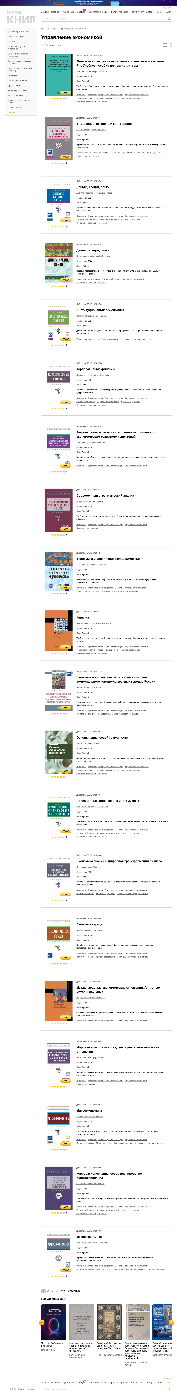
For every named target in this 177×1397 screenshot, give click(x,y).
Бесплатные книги (98, 12)
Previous (41, 1322)
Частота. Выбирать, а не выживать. (52, 1344)
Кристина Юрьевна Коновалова (90, 442)
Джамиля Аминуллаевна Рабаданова (93, 256)
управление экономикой (108, 98)
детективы (12, 75)
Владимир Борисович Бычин (89, 930)
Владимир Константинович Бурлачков (93, 623)
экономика (81, 94)
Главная (45, 29)
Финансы (83, 617)
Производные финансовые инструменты (107, 801)
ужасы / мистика (15, 95)
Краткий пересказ (119, 12)
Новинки (55, 12)
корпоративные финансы (137, 94)
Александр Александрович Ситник (92, 71)
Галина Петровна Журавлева (89, 1116)
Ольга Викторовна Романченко (90, 1184)
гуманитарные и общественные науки (105, 94)
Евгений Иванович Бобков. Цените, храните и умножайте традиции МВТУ (163, 1347)
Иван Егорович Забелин (109, 1355)
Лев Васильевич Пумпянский (77, 1356)
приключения (14, 85)
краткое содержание (130, 98)
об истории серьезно (17, 80)
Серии (160, 12)
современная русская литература (18, 55)
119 (63, 1291)
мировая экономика (85, 1084)
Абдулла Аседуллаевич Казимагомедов (94, 193)
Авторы (150, 12)
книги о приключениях (18, 90)
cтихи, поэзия (14, 108)
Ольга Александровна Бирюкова (91, 130)
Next (171, 1322)
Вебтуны (81, 12)
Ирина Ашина (48, 1350)
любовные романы (16, 36)
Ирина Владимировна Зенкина (90, 501)
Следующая (74, 1291)
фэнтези (11, 41)
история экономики (109, 339)
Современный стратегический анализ (105, 495)
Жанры (45, 12)
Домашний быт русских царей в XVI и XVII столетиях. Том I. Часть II (109, 1347)
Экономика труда (89, 924)
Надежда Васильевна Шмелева (90, 998)
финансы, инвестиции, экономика (91, 101)
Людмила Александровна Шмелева (92, 375)
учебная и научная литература (16, 47)
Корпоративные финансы (95, 369)
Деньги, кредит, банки (93, 187)
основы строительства (135, 588)
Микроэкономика (89, 1110)
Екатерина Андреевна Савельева (91, 565)
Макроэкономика (89, 1237)
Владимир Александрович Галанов (92, 807)
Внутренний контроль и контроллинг (104, 124)
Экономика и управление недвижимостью (108, 559)
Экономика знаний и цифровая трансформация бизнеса (119, 861)
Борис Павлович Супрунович (89, 1057)
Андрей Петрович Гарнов (87, 743)
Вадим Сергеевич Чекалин (88, 687)
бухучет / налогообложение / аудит (92, 153)
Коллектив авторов (162, 1355)
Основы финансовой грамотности (102, 737)
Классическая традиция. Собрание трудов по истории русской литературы (81, 1347)
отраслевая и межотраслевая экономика (119, 591)
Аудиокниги (68, 12)
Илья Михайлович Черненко (89, 867)
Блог (168, 12)
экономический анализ (87, 528)
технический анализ (85, 98)
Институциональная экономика (100, 310)
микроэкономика (104, 1143)
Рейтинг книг (137, 12)
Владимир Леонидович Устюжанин (92, 1243)
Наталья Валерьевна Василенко (91, 316)
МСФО (162, 153)
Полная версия (53, 45)
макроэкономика (104, 1269)
